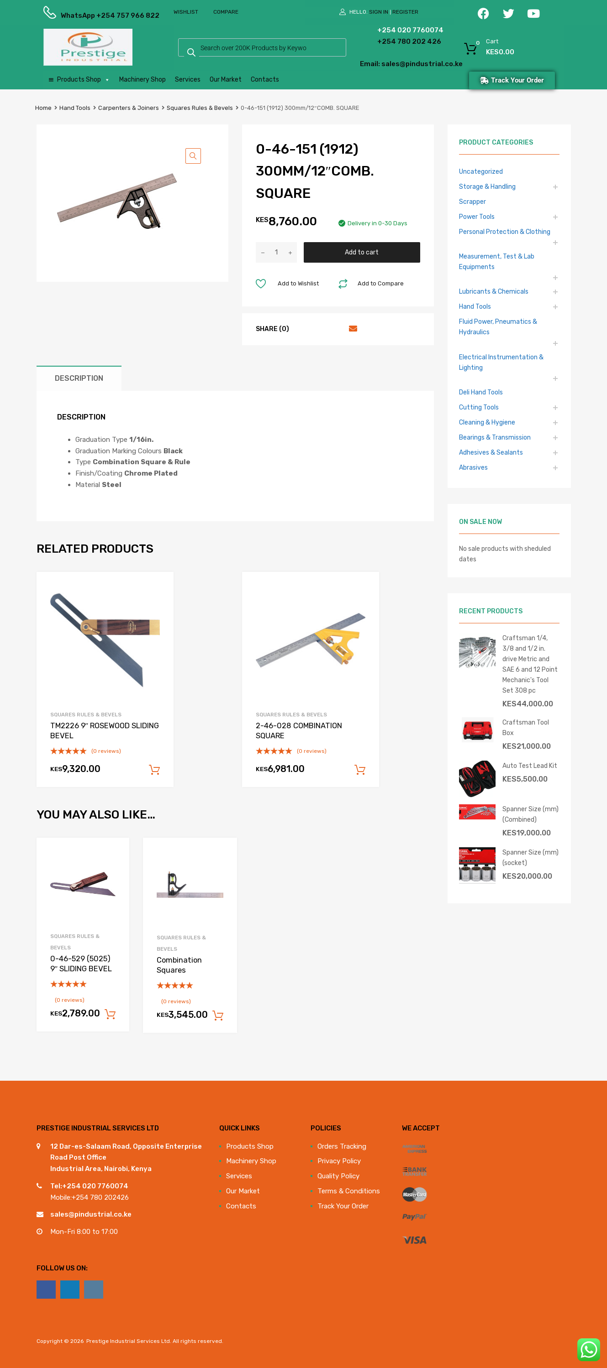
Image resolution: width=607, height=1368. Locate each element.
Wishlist (186, 12)
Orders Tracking (341, 1146)
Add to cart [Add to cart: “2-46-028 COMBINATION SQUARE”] (359, 770)
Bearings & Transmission (495, 437)
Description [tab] (79, 378)
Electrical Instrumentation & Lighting (501, 362)
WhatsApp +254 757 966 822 (83, 15)
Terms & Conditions (348, 1191)
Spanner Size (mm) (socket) (530, 857)
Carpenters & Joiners (128, 107)
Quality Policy (338, 1176)
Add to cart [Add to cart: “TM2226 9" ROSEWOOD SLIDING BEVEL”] (154, 770)
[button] (193, 156)
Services (188, 79)
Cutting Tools (479, 407)
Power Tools (477, 216)
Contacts (265, 79)
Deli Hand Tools (481, 392)
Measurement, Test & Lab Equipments (496, 261)
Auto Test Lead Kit (529, 765)
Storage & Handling (487, 186)
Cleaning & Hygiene (487, 422)
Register (405, 12)
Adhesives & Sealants (491, 452)
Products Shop (83, 80)
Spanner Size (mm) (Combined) (530, 814)
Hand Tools (74, 107)
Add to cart (362, 252)
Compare (225, 12)
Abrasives (473, 467)
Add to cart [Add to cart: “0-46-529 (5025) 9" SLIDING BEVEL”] (110, 1015)
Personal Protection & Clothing (504, 231)
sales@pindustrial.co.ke (91, 1214)
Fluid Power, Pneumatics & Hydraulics (498, 327)
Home (43, 107)
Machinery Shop (142, 79)
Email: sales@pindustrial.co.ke (386, 64)
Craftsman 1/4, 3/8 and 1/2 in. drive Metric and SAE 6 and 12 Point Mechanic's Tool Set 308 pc (530, 664)
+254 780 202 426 (395, 41)
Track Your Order (343, 1206)
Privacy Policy (339, 1161)
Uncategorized (481, 171)
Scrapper (472, 201)
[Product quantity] (276, 252)
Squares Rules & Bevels (200, 107)
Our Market (226, 79)
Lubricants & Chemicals (493, 291)
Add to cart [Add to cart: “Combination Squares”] (217, 1016)
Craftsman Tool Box (525, 727)
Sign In (378, 12)
